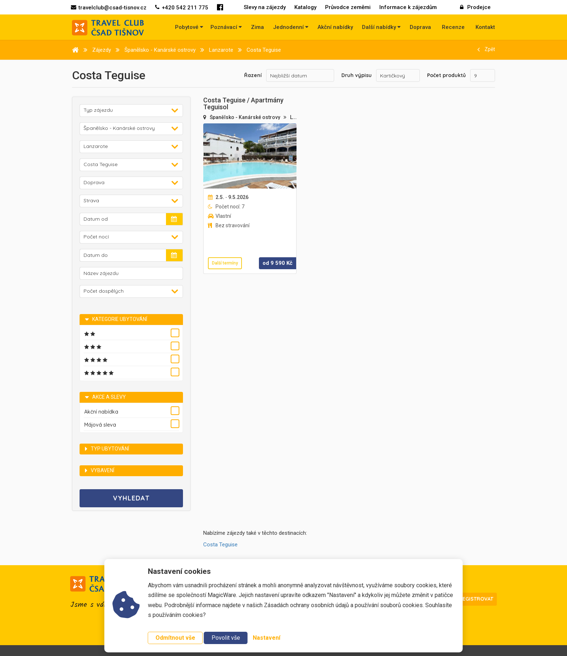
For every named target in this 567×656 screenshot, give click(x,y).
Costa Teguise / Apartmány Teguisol (243, 103)
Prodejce (475, 7)
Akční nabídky (335, 27)
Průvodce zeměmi (348, 7)
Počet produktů (446, 75)
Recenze (453, 27)
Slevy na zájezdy (265, 7)
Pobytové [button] (189, 27)
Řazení (253, 75)
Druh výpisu (356, 75)
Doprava (420, 27)
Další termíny (225, 263)
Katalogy (305, 7)
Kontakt (485, 27)
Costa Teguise (220, 544)
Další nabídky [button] (381, 27)
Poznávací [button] (226, 27)
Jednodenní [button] (290, 27)
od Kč (278, 263)
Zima (257, 27)
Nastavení (266, 637)
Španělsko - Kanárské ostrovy (245, 117)
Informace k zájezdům (408, 7)
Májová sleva (100, 425)
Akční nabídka (101, 412)
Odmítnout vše (175, 637)
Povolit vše (226, 637)
